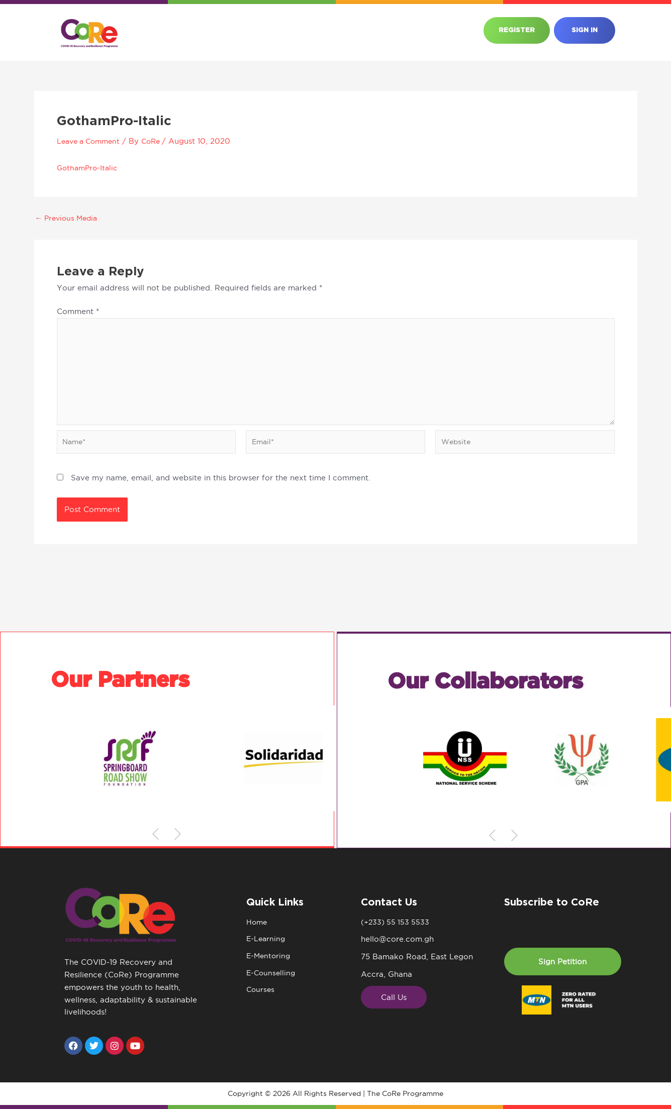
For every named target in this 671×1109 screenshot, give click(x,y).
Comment (78, 311)
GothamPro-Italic (89, 167)
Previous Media (69, 218)
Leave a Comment (91, 141)
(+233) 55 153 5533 (397, 922)
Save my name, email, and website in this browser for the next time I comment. (220, 483)
